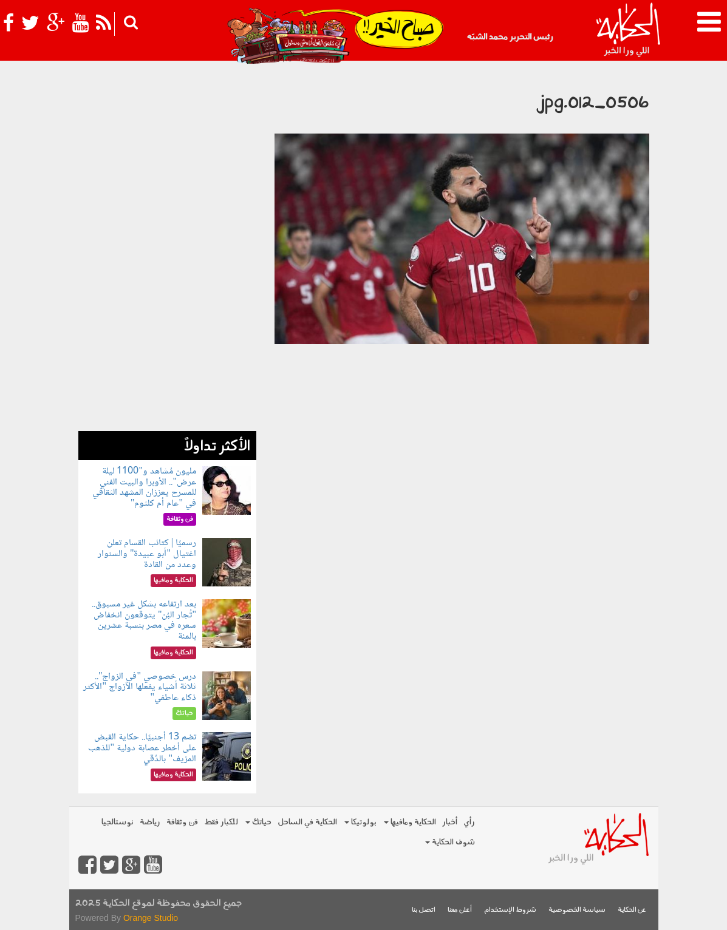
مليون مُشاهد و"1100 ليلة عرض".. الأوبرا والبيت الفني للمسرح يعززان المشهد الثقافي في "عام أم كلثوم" (144, 487)
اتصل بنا (423, 910)
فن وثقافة (182, 822)
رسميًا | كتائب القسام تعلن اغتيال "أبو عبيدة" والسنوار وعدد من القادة (147, 553)
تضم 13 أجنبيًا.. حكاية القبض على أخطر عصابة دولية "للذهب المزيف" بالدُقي (142, 748)
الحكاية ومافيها (410, 822)
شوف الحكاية (450, 842)
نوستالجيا (117, 822)
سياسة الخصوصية (577, 910)
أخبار (449, 822)
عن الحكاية (632, 910)
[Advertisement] (167, 249)
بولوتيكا (360, 822)
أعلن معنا (460, 910)
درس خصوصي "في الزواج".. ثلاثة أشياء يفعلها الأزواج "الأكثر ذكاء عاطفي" (139, 687)
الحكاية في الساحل (307, 822)
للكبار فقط (221, 822)
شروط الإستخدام (510, 910)
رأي (469, 822)
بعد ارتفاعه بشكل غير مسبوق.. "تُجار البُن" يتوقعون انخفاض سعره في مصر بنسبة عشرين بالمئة (144, 620)
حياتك (258, 822)
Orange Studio (150, 918)
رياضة (150, 822)
